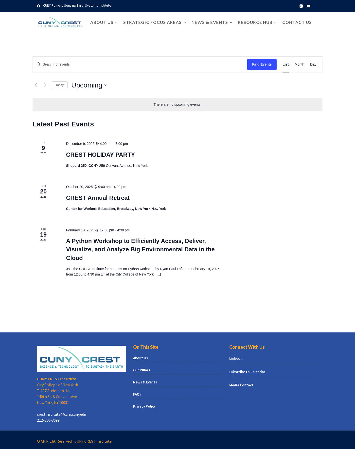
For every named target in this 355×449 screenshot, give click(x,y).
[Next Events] (45, 85)
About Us (101, 22)
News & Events (210, 22)
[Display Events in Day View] (313, 64)
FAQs (140, 392)
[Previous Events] (35, 85)
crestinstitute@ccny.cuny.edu (63, 411)
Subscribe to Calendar (249, 371)
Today (60, 85)
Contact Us (297, 22)
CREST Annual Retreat (98, 197)
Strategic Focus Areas (152, 22)
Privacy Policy (147, 403)
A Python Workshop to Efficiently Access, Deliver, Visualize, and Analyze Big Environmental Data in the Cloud (140, 249)
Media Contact (244, 383)
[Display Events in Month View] (299, 64)
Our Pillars (145, 370)
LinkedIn (239, 359)
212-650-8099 (51, 416)
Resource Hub (255, 22)
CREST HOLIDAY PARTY (100, 154)
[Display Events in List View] (286, 64)
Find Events (262, 64)
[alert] (177, 104)
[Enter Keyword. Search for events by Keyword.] (140, 64)
